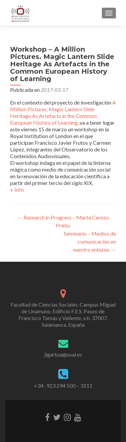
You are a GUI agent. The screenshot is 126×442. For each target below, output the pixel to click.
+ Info (17, 189)
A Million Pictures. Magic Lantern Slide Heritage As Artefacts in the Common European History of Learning (63, 112)
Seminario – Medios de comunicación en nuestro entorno (90, 241)
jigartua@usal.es (63, 354)
